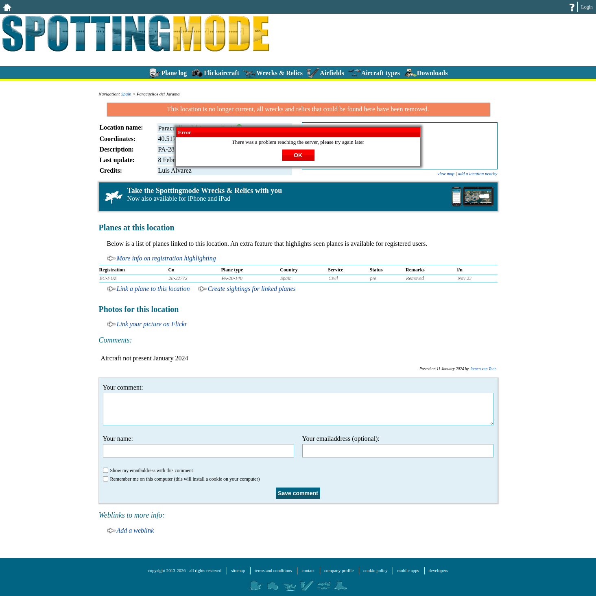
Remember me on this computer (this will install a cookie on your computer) (181, 479)
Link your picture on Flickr (152, 324)
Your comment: (298, 404)
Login (587, 7)
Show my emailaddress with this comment (148, 470)
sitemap (238, 570)
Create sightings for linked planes (252, 288)
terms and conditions (273, 570)
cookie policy (375, 570)
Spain (126, 93)
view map (445, 173)
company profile (339, 570)
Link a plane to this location (153, 288)
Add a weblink (135, 530)
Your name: (198, 446)
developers (438, 570)
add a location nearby (478, 173)
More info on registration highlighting (166, 258)
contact (307, 570)
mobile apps (408, 570)
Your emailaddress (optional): (397, 446)
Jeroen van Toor (483, 368)
